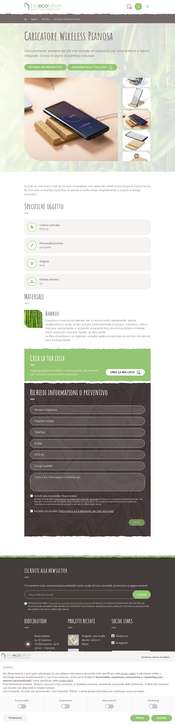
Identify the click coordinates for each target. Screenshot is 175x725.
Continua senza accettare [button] (155, 657)
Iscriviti (141, 594)
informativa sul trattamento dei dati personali (82, 498)
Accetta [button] (161, 717)
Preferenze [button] (15, 717)
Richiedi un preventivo (45, 67)
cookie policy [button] (66, 680)
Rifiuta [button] (140, 717)
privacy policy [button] (128, 673)
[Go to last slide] (136, 83)
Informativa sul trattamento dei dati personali (87, 511)
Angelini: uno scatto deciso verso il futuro (93, 639)
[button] (136, 98)
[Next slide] (136, 156)
